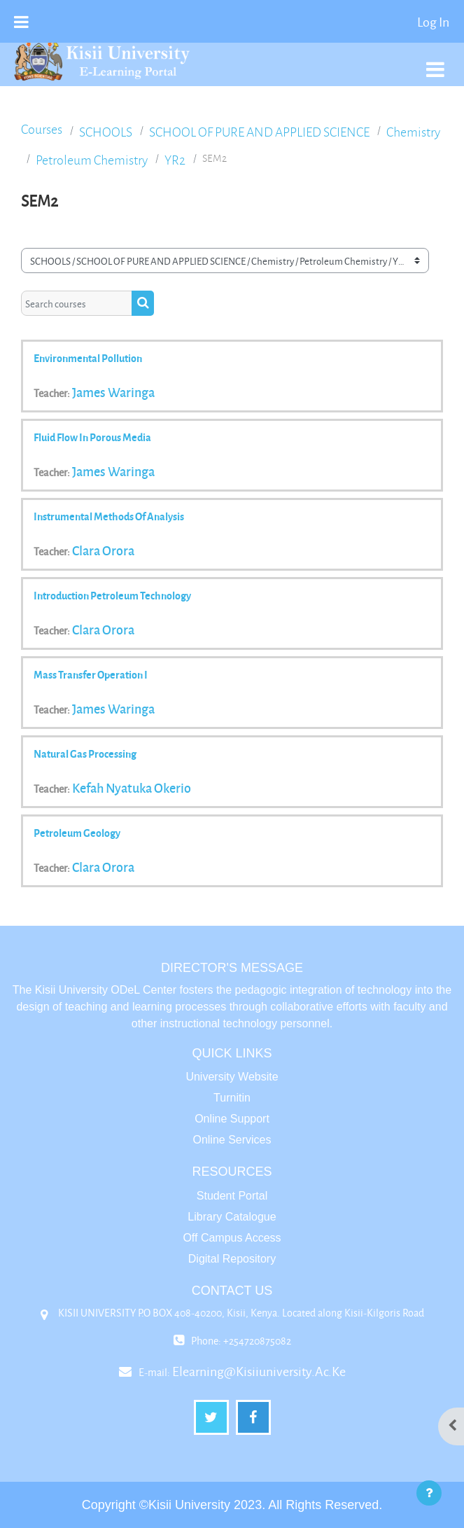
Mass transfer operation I (91, 674)
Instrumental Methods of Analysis (109, 516)
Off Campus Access (232, 1238)
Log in (433, 22)
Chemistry (413, 132)
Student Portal (232, 1196)
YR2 (174, 160)
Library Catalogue (232, 1217)
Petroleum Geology (77, 832)
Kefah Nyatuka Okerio (131, 788)
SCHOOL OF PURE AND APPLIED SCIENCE (259, 132)
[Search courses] (76, 303)
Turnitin (232, 1098)
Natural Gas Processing (85, 753)
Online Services (231, 1140)
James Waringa (113, 392)
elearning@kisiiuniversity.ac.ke (259, 1371)
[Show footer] (429, 1493)
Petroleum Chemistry (92, 160)
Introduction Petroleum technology (112, 595)
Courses (41, 129)
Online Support (232, 1119)
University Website (231, 1077)
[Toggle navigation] (435, 62)
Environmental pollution (88, 358)
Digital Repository (232, 1259)
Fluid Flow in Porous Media (92, 437)
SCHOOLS (105, 132)
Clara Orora (103, 550)
